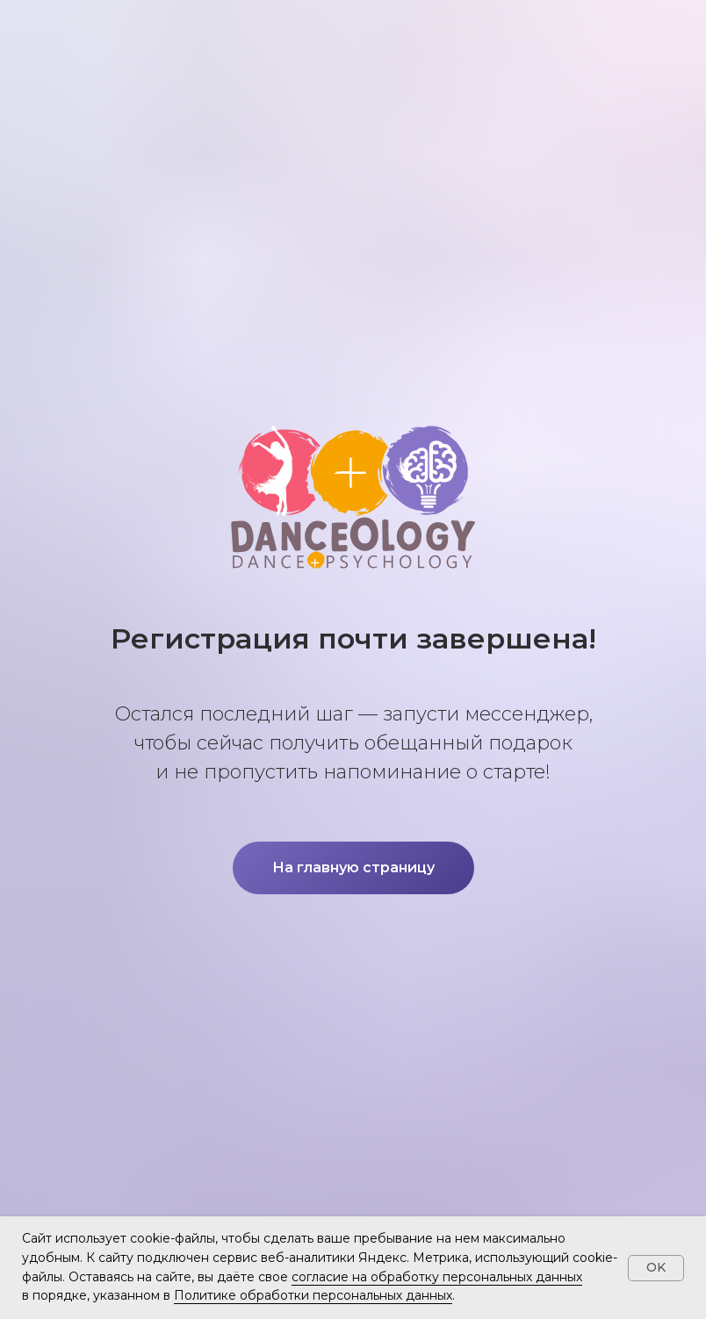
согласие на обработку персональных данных (437, 1277)
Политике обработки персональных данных (313, 1295)
